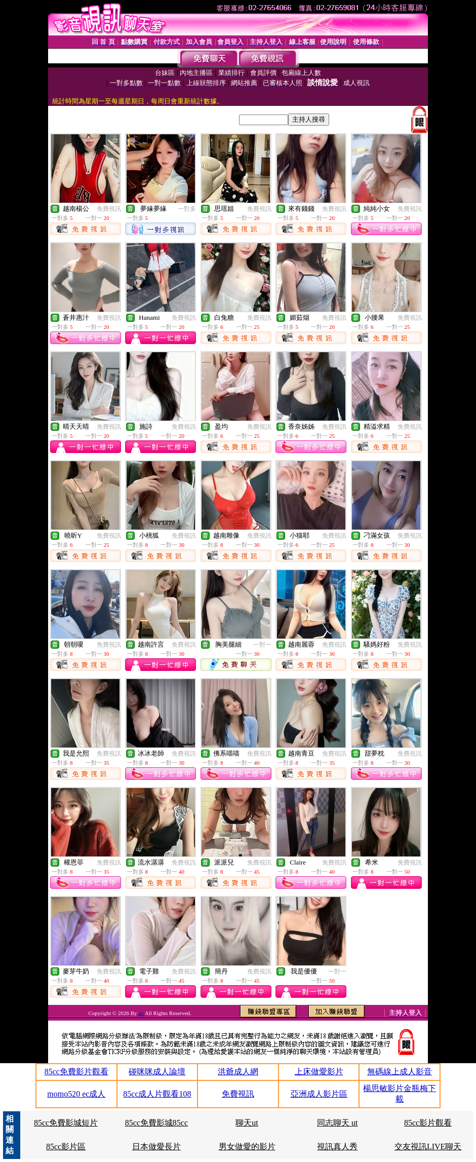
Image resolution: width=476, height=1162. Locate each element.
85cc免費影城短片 (66, 1122)
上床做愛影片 (319, 1071)
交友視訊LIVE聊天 (427, 1146)
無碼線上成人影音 (399, 1071)
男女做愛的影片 (247, 1146)
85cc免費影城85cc (156, 1122)
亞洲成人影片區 (319, 1094)
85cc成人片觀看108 (157, 1094)
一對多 (187, 208)
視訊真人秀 (337, 1146)
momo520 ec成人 (76, 1094)
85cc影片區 (66, 1146)
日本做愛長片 (156, 1146)
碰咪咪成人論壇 (157, 1071)
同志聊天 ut (337, 1122)
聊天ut (246, 1122)
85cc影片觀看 (428, 1122)
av (141, 1013)
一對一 (262, 644)
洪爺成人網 (238, 1071)
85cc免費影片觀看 (76, 1071)
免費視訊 (109, 208)
